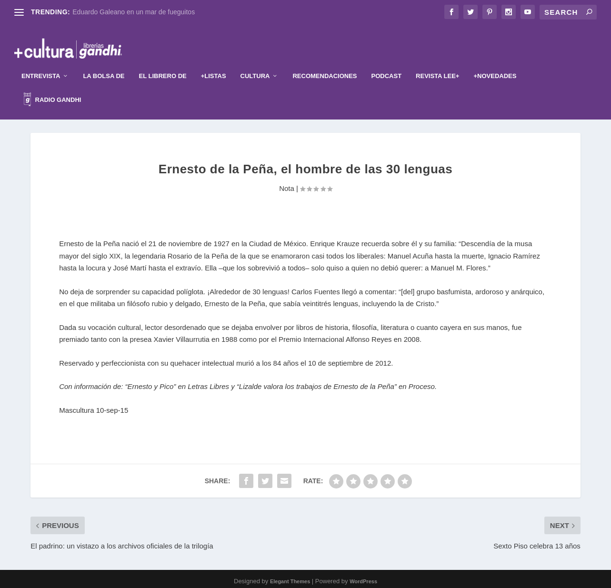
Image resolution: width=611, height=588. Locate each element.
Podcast (386, 66)
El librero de (163, 66)
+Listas (213, 66)
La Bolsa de (103, 66)
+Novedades (494, 66)
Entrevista (40, 66)
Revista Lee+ (437, 66)
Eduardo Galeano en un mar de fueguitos (133, 12)
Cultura (255, 66)
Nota (286, 184)
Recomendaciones (324, 66)
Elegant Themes (290, 577)
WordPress (363, 577)
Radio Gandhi (52, 91)
